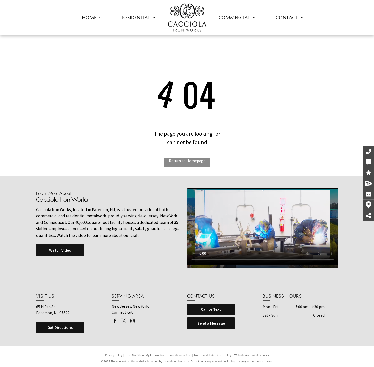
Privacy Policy (113, 355)
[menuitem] (92, 17)
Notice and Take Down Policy (212, 355)
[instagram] (132, 322)
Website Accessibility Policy (251, 355)
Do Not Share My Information (146, 355)
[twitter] (123, 322)
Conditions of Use (180, 355)
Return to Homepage (187, 160)
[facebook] (115, 322)
